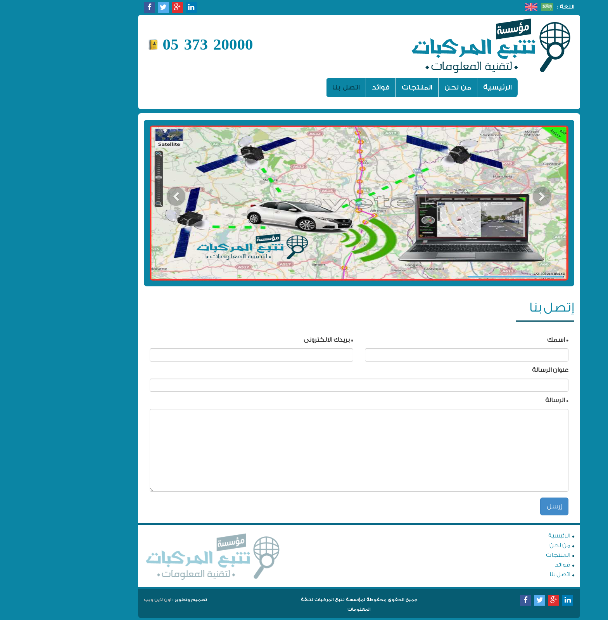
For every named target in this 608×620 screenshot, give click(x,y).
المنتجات (362, 87)
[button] (121, 203)
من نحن (402, 87)
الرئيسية (439, 87)
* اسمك (502, 339)
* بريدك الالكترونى (273, 339)
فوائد (326, 87)
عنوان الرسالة (495, 370)
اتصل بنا (291, 87)
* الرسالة (501, 400)
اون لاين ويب (102, 599)
